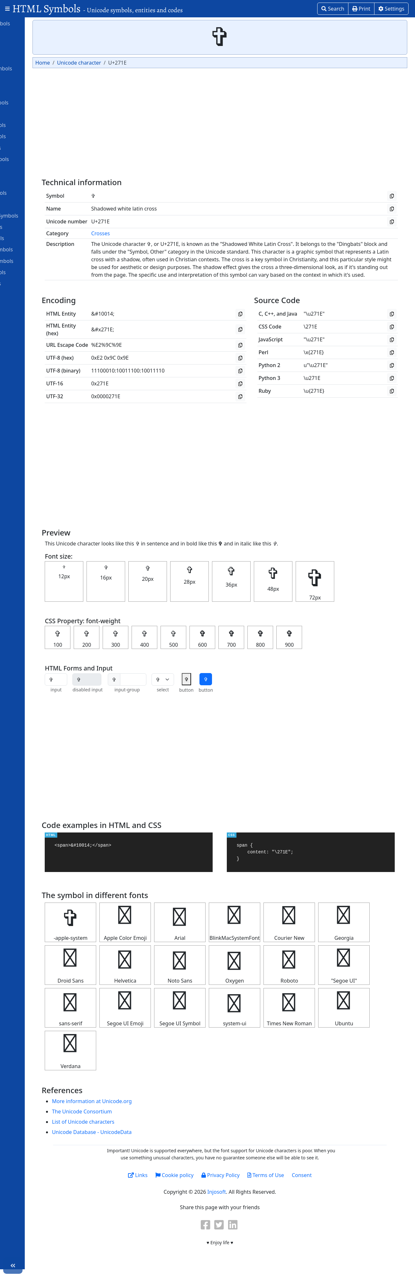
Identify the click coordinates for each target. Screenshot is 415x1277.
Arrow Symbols (26, 45)
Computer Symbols (31, 102)
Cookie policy (199, 1182)
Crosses (145, 233)
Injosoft (241, 1199)
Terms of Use (290, 1182)
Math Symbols (25, 204)
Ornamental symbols (33, 249)
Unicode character (128, 62)
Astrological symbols (33, 68)
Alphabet (19, 34)
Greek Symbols (26, 170)
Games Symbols (27, 147)
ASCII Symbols (25, 57)
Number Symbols (29, 238)
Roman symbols (27, 283)
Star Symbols (24, 294)
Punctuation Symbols (34, 261)
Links (162, 1182)
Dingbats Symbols (30, 136)
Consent (327, 1182)
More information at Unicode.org (137, 1108)
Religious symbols (30, 272)
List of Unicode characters (128, 1129)
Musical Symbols (28, 226)
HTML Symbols (97, 8)
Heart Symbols (26, 181)
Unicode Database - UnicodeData (137, 1139)
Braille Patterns (27, 91)
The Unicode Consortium (127, 1119)
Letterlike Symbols (30, 192)
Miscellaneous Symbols (36, 215)
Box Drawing (23, 80)
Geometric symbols (31, 159)
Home (92, 62)
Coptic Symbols (27, 113)
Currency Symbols (30, 125)
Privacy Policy (245, 1182)
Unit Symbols (24, 306)
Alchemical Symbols (32, 23)
